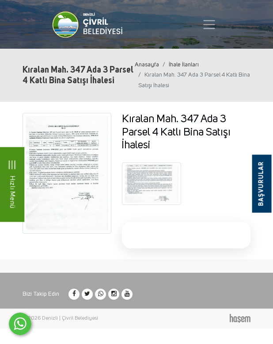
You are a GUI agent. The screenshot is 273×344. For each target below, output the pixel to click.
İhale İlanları (184, 65)
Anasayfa (147, 65)
